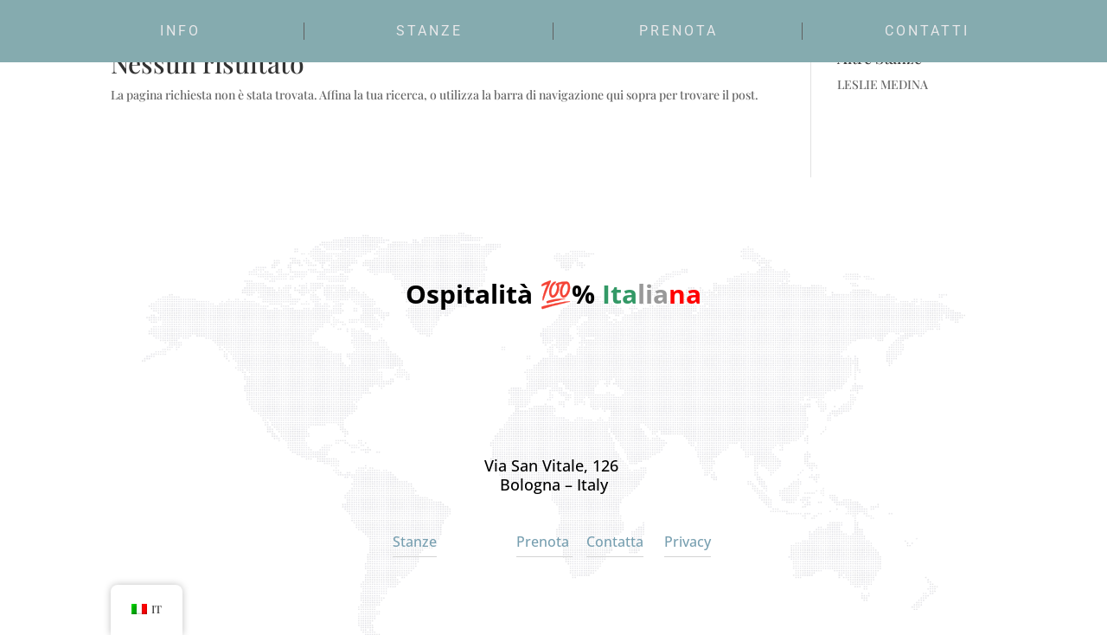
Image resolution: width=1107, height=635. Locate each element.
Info (180, 30)
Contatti (927, 30)
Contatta (614, 541)
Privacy (687, 541)
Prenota (678, 30)
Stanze (429, 30)
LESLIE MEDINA (882, 84)
